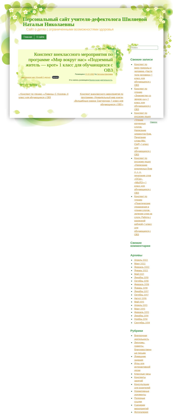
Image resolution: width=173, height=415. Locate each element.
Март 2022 (140, 263)
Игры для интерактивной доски (142, 367)
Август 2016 (140, 298)
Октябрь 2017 (141, 295)
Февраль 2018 (141, 284)
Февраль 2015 (141, 312)
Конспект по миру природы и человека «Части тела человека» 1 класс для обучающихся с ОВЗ (143, 75)
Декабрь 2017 (141, 291)
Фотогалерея (141, 412)
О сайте (40, 37)
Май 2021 (139, 274)
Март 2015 (139, 309)
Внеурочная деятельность (100, 80)
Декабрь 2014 (141, 315)
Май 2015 (139, 302)
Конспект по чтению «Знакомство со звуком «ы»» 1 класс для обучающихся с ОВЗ (142, 99)
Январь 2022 (141, 270)
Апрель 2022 (141, 260)
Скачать (55, 77)
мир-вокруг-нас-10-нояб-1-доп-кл (35, 77)
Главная (28, 37)
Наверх (153, 122)
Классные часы (142, 374)
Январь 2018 (141, 288)
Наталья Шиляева (105, 74)
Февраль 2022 (141, 267)
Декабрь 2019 (141, 277)
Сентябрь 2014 (142, 322)
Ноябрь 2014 (140, 319)
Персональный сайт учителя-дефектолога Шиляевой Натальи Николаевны (85, 21)
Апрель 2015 (140, 305)
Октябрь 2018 (141, 281)
